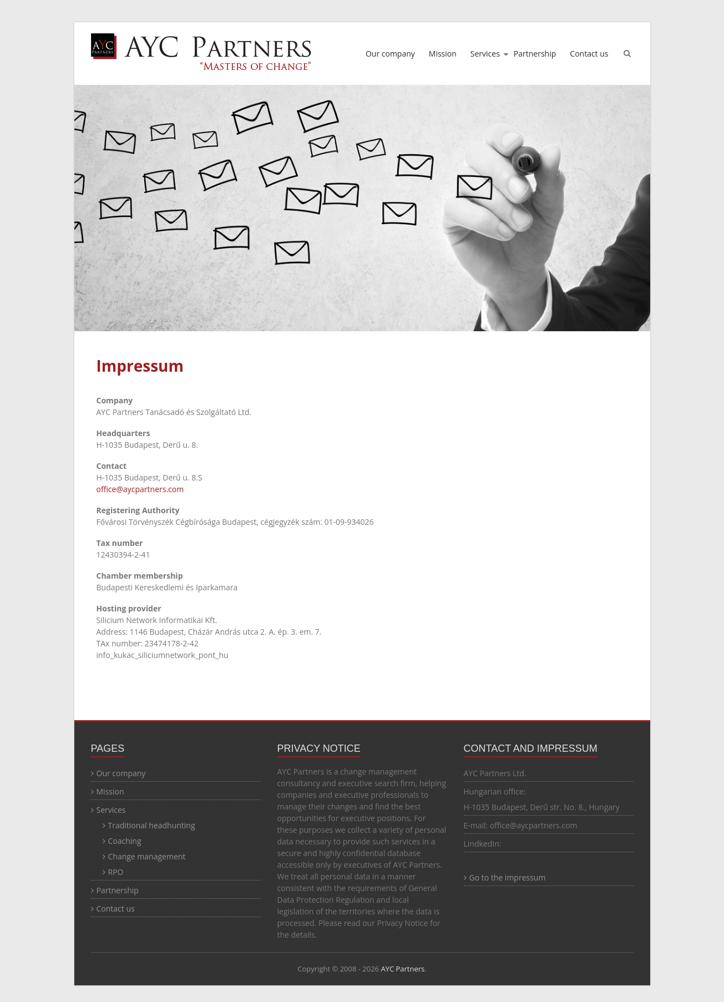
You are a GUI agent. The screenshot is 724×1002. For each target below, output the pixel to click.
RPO (116, 872)
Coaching (124, 841)
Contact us (589, 53)
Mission (443, 53)
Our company (390, 53)
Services (485, 53)
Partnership (535, 53)
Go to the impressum (507, 877)
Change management (147, 856)
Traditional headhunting (151, 825)
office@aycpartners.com (140, 489)
